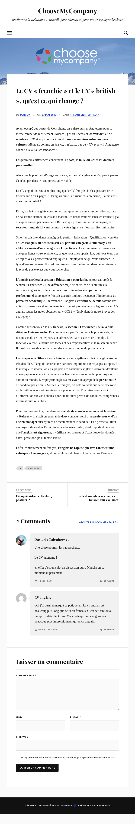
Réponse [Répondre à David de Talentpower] (109, 591)
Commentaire (27, 685)
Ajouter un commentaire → (99, 532)
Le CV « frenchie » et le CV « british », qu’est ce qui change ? (66, 100)
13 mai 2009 (49, 124)
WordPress (64, 815)
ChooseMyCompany (67, 10)
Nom (20, 727)
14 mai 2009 (45, 591)
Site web (22, 747)
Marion (25, 124)
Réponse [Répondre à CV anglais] (109, 640)
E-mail (75, 727)
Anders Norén (101, 815)
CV (20, 478)
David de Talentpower (51, 549)
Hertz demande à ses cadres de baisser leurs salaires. (97, 508)
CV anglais (34, 478)
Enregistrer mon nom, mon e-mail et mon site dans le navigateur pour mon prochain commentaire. (68, 767)
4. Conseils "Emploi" (84, 124)
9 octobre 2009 (48, 640)
